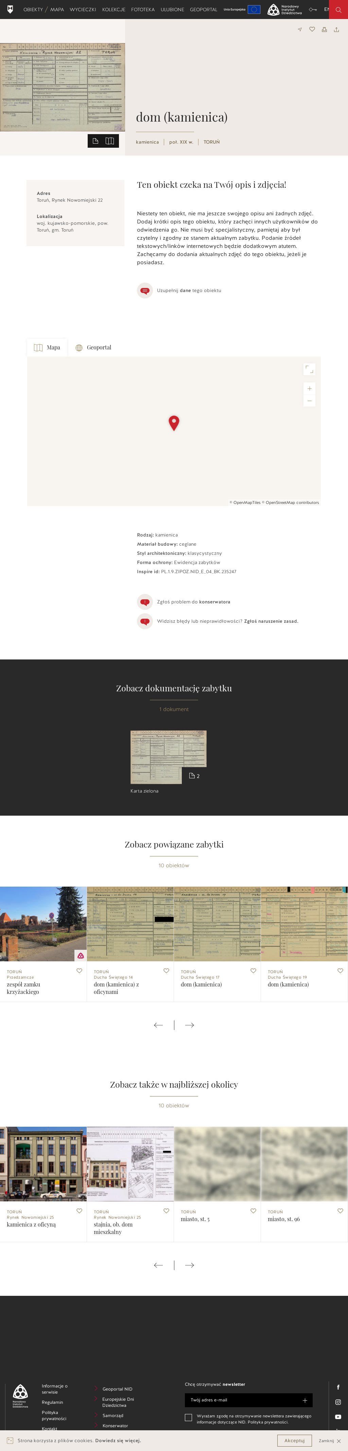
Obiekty (34, 9)
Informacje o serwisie (60, 1390)
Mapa (58, 9)
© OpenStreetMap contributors (290, 502)
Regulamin (61, 1403)
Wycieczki (84, 9)
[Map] (174, 431)
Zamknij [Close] (330, 1440)
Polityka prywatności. (268, 1422)
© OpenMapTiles (245, 502)
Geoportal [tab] (93, 347)
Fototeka (144, 9)
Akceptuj (294, 1440)
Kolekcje (115, 9)
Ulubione (174, 9)
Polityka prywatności (61, 1417)
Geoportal (205, 9)
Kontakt (59, 1430)
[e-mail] (249, 1400)
